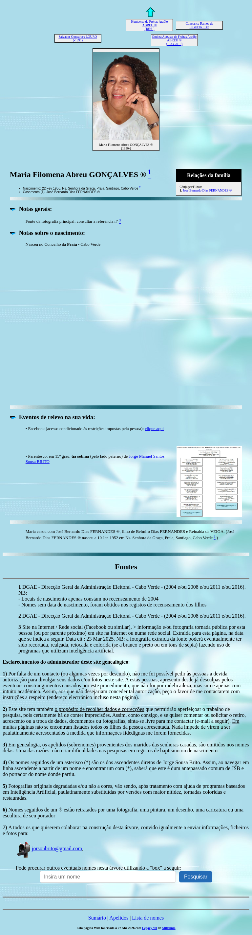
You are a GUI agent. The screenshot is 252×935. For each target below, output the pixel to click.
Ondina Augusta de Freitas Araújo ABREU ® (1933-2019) (174, 40)
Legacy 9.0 (149, 928)
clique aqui (154, 428)
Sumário (97, 918)
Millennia (169, 928)
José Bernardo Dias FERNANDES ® (207, 190)
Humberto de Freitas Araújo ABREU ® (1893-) (149, 25)
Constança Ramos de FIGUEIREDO (199, 25)
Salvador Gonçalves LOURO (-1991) (77, 38)
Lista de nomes (148, 918)
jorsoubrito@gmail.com (49, 848)
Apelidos (118, 918)
